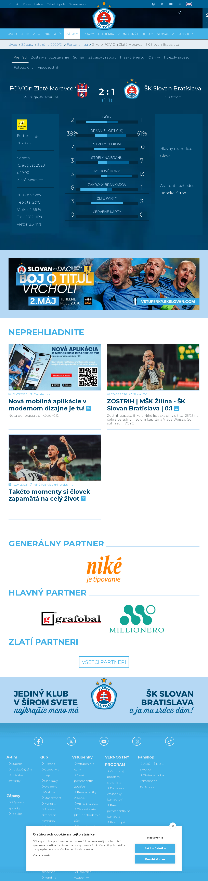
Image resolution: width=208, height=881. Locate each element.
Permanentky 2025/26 (85, 734)
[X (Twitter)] (162, 4)
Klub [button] (25, 34)
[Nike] (104, 549)
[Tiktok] (180, 12)
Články (154, 57)
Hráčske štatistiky (16, 717)
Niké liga (40, 436)
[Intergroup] (79, 585)
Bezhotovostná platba (86, 768)
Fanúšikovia (42, 348)
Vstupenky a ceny (84, 705)
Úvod (12, 34)
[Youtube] (171, 4)
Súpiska (15, 702)
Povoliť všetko (155, 859)
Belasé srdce (77, 4)
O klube (48, 731)
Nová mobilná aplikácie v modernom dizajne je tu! (49, 359)
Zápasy (27, 45)
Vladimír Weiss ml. (60, 436)
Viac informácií (42, 855)
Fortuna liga (77, 45)
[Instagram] (180, 4)
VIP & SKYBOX (86, 742)
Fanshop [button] (185, 34)
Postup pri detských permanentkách (118, 766)
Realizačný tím (20, 708)
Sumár (78, 57)
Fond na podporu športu (52, 819)
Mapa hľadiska (85, 776)
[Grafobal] (71, 567)
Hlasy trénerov (132, 57)
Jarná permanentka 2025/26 (83, 719)
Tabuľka (15, 752)
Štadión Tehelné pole (54, 785)
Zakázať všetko (155, 848)
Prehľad (20, 57)
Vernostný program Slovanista (82, 799)
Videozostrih (48, 67)
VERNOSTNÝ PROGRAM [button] (135, 34)
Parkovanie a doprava (84, 785)
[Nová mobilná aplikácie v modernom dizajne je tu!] (55, 344)
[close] (172, 825)
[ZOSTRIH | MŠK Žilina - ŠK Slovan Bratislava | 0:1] (153, 344)
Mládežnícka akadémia (51, 808)
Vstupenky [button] (42, 34)
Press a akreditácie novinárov (49, 753)
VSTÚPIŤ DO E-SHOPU (152, 705)
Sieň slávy (49, 720)
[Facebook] (153, 4)
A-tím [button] (58, 34)
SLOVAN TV (165, 34)
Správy (88, 34)
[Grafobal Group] (128, 585)
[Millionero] (137, 567)
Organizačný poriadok (51, 796)
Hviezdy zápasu (177, 57)
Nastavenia (155, 837)
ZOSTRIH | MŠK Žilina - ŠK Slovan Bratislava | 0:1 (146, 359)
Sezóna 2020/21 (50, 45)
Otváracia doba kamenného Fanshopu (152, 719)
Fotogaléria (24, 67)
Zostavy (50, 57)
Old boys (49, 725)
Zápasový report (102, 57)
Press (26, 4)
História (48, 702)
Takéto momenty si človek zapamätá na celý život (49, 447)
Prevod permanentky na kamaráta (118, 749)
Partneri (48, 765)
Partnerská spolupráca (50, 773)
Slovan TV (140, 348)
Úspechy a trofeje (50, 711)
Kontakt (48, 742)
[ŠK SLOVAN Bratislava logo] (104, 15)
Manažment (51, 737)
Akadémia (106, 34)
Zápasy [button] (72, 34)
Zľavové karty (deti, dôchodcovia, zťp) (87, 753)
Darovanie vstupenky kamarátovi (82, 816)
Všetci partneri (104, 601)
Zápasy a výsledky (16, 744)
